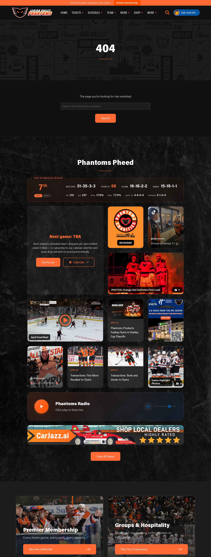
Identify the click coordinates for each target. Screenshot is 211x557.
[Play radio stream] (41, 406)
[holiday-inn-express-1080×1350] (166, 320)
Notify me (48, 262)
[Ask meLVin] (187, 12)
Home (64, 12)
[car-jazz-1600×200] (105, 434)
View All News (105, 456)
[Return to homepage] (31, 12)
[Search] (105, 106)
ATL (38, 196)
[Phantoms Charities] (125, 227)
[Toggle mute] (148, 406)
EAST (46, 196)
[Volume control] (165, 406)
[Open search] (167, 13)
